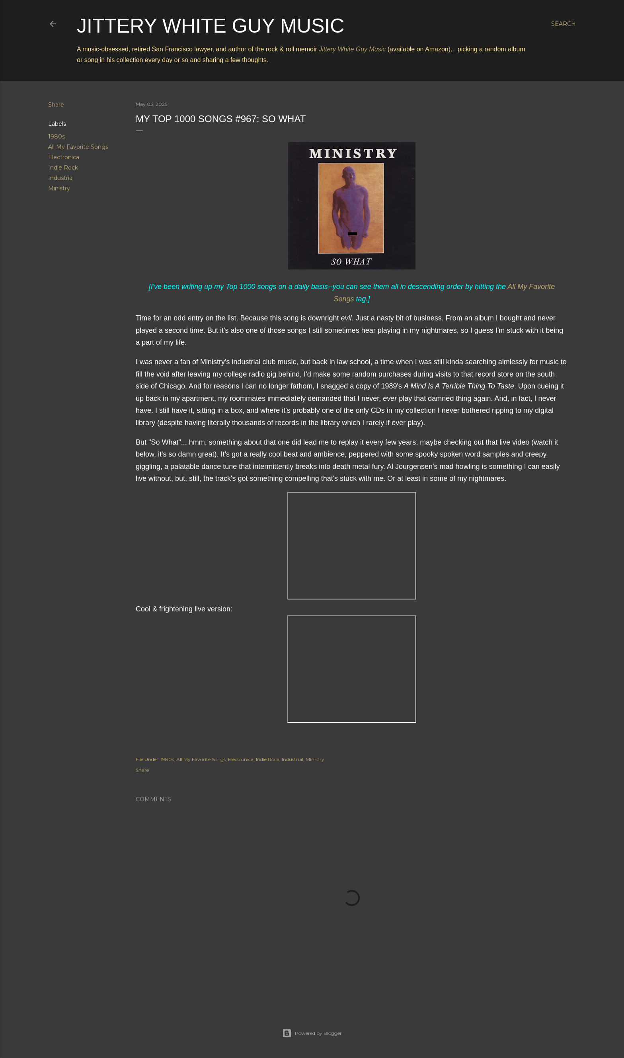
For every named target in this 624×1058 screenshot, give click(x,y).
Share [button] (56, 104)
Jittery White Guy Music (210, 26)
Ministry (59, 188)
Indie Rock (63, 167)
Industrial (61, 178)
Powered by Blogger (312, 1033)
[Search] (563, 23)
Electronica (63, 157)
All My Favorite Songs (78, 146)
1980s (56, 136)
